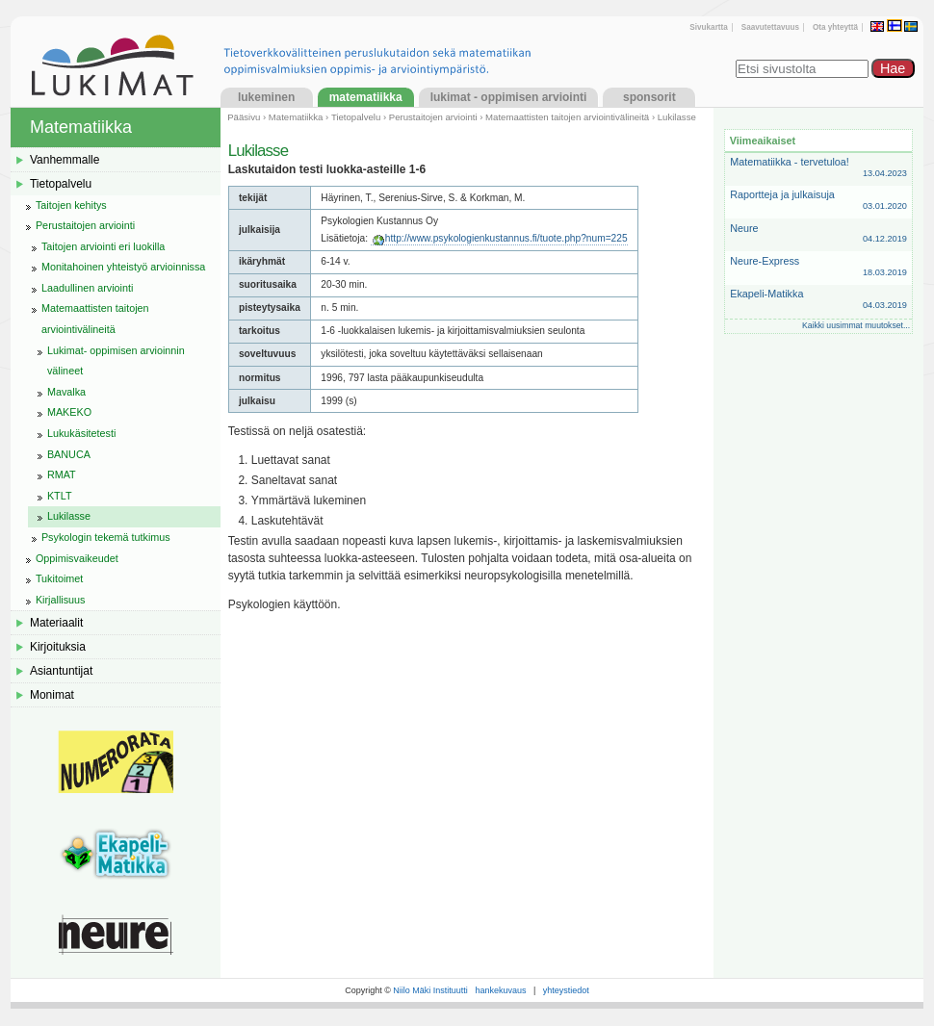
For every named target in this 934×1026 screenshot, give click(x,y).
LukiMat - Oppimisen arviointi (508, 97)
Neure (818, 234)
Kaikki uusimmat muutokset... (856, 325)
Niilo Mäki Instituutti (430, 990)
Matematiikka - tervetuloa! (818, 168)
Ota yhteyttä (835, 27)
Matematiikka (365, 97)
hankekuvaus (500, 990)
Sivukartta (708, 27)
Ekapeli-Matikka (818, 300)
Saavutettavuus (770, 27)
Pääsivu (243, 117)
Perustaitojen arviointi (433, 117)
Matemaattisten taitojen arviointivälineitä (567, 117)
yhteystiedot (566, 990)
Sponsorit (649, 97)
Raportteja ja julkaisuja (818, 201)
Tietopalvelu (355, 117)
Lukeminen (266, 97)
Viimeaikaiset (762, 140)
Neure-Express (818, 267)
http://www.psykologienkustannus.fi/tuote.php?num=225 (506, 238)
